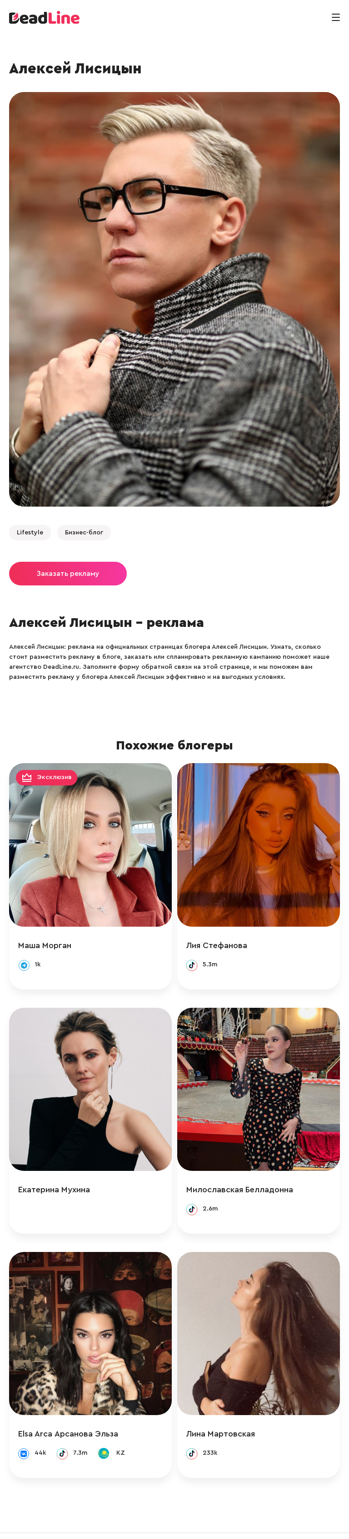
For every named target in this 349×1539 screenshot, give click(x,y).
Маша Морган (44, 936)
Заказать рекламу (68, 573)
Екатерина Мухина (54, 1171)
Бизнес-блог (84, 532)
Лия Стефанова (225, 936)
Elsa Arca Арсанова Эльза (68, 1406)
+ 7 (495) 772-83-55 (172, 1522)
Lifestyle (30, 532)
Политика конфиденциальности (265, 1522)
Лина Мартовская (229, 1406)
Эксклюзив (54, 778)
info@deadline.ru (101, 1522)
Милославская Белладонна (248, 1171)
